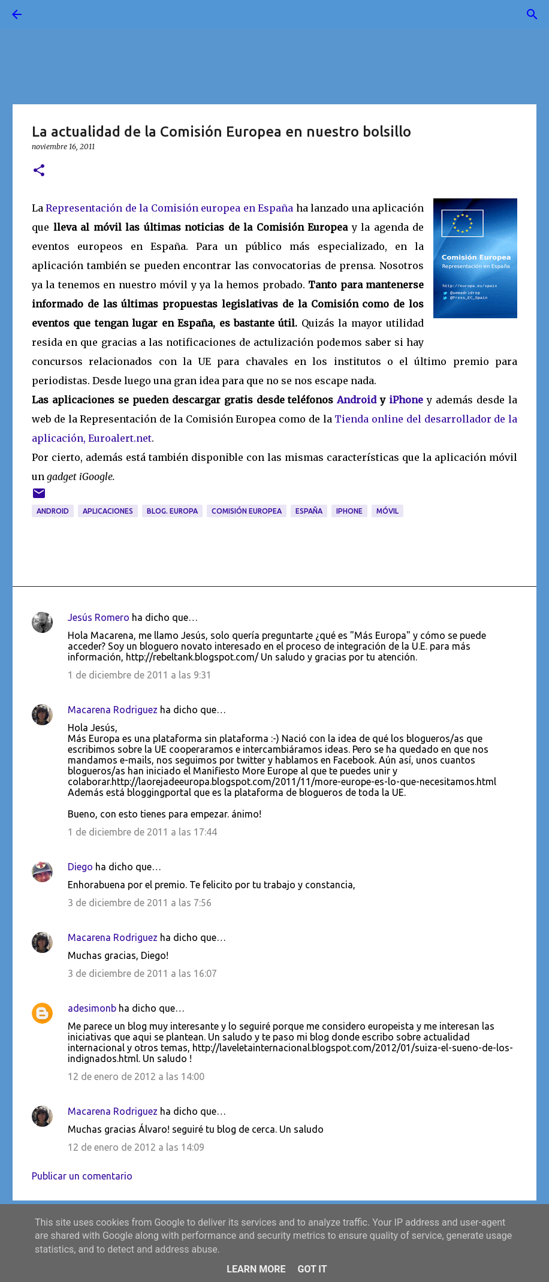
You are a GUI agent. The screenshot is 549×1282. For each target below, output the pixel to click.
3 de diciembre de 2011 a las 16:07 (142, 973)
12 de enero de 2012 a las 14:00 (136, 1076)
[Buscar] (50, 14)
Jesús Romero (98, 617)
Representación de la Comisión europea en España (169, 208)
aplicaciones (108, 511)
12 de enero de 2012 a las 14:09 (136, 1147)
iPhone (406, 400)
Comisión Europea (247, 511)
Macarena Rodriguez (113, 709)
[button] (39, 171)
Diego (80, 866)
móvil (387, 511)
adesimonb (92, 1008)
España (308, 511)
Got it (312, 1269)
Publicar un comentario (82, 1176)
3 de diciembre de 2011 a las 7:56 (140, 902)
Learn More (256, 1269)
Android (356, 400)
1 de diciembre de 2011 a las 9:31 (140, 674)
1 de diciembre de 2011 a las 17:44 (142, 831)
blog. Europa (172, 511)
